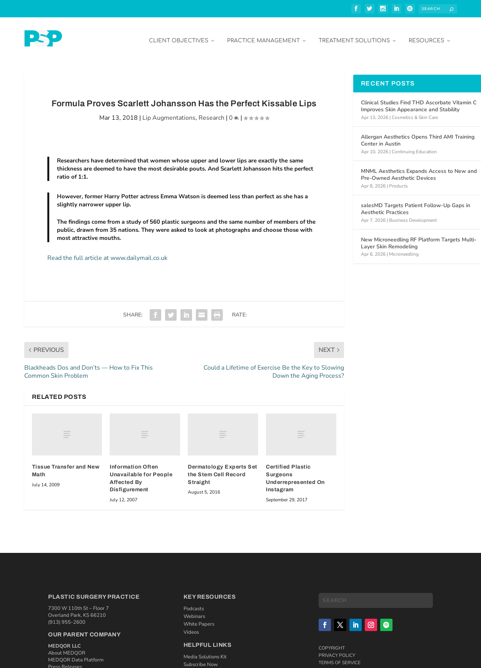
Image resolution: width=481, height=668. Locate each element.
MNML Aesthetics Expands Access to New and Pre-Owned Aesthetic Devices (419, 169)
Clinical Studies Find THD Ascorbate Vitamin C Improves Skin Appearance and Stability (418, 101)
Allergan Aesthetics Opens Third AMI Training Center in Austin (417, 135)
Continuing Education (414, 146)
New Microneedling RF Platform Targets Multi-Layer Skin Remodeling (418, 238)
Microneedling (404, 249)
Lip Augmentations (168, 112)
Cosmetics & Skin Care (415, 112)
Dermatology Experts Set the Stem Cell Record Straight (222, 469)
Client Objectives (178, 35)
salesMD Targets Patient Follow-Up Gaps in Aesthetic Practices (415, 203)
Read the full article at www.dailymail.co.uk (107, 252)
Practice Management (263, 35)
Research (211, 112)
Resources (426, 35)
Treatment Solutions (354, 35)
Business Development (413, 214)
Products (398, 180)
